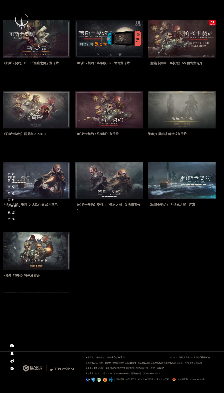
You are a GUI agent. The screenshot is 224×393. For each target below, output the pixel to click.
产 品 (11, 218)
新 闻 (11, 180)
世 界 (11, 186)
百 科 (11, 199)
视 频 (11, 212)
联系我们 (122, 357)
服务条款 (100, 357)
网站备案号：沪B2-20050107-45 (145, 373)
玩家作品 (14, 206)
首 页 (11, 174)
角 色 (11, 193)
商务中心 (111, 357)
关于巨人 (89, 357)
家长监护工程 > (163, 379)
